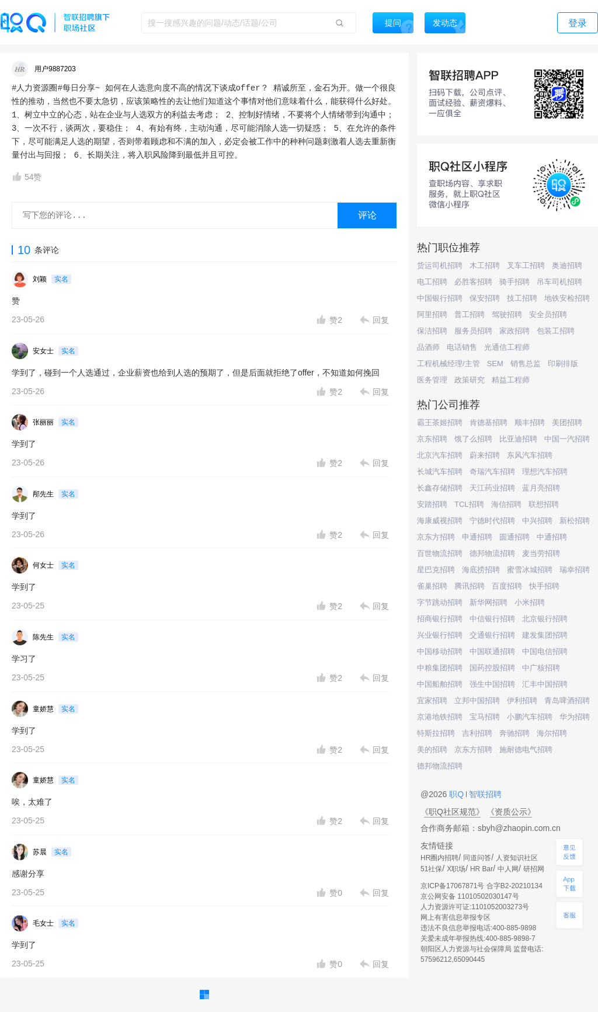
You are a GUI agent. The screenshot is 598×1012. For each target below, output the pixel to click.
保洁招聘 (432, 330)
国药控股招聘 (492, 667)
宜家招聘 (432, 700)
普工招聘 (469, 314)
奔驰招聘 (514, 733)
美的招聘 (432, 749)
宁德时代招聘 (492, 520)
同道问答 (477, 858)
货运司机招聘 (440, 265)
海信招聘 (506, 504)
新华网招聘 (488, 602)
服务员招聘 (473, 330)
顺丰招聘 (529, 422)
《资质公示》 (511, 811)
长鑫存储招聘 (440, 488)
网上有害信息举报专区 (455, 917)
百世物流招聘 (440, 553)
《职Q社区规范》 (452, 811)
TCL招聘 (469, 504)
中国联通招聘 (492, 651)
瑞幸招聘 (574, 569)
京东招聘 (432, 438)
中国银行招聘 (440, 298)
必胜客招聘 (473, 281)
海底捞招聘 (481, 569)
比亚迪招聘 (518, 438)
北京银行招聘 (545, 618)
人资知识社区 (517, 858)
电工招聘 (432, 281)
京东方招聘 (436, 537)
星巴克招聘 (436, 569)
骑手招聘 (514, 281)
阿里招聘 (432, 314)
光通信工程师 (507, 347)
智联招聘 (484, 794)
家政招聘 (514, 330)
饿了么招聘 (473, 438)
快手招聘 (544, 586)
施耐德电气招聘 (525, 749)
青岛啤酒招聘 (567, 700)
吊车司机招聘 (559, 281)
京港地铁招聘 (440, 716)
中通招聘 (552, 537)
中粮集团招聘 (440, 667)
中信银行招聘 (492, 618)
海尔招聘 (552, 733)
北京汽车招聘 (440, 455)
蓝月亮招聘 (541, 488)
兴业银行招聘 (440, 635)
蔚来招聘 (485, 455)
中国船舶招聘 (440, 684)
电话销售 (462, 347)
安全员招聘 (548, 314)
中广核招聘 (541, 667)
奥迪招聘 (567, 265)
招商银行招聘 (440, 618)
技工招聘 (522, 298)
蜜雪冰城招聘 (529, 569)
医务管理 (432, 379)
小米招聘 (529, 602)
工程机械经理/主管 (448, 363)
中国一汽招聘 (567, 438)
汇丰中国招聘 (545, 684)
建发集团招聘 (545, 635)
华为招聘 (574, 716)
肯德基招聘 (488, 422)
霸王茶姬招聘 (440, 422)
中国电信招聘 (545, 651)
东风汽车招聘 (529, 455)
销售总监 (525, 363)
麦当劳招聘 (541, 553)
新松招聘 (574, 520)
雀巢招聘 (432, 586)
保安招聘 (485, 298)
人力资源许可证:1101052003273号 (474, 907)
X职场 (456, 869)
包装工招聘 (556, 330)
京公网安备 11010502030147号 (469, 896)
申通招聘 (477, 537)
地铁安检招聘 (567, 298)
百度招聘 (507, 586)
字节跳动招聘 (440, 602)
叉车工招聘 (526, 265)
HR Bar (481, 869)
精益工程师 (511, 379)
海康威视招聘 (440, 520)
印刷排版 (563, 363)
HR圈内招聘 (439, 858)
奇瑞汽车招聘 (492, 471)
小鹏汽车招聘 (529, 716)
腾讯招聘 (469, 586)
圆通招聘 (514, 537)
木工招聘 (485, 265)
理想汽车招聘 (545, 471)
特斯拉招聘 (436, 733)
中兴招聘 (537, 520)
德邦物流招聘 (492, 553)
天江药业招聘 (492, 488)
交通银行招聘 (492, 635)
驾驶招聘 (507, 314)
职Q (457, 794)
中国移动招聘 (440, 651)
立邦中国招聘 (477, 700)
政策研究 (469, 379)
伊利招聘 (522, 700)
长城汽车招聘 (440, 471)
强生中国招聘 (492, 684)
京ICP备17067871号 (452, 886)
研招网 (533, 869)
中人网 (508, 869)
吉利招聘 (477, 733)
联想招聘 (544, 504)
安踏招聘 (432, 504)
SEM (495, 363)
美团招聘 (567, 422)
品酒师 (428, 347)
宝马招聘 (485, 716)
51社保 (431, 869)
